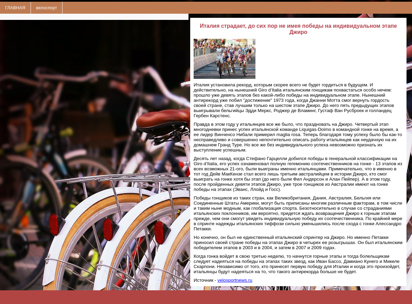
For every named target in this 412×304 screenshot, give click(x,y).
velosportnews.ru (234, 280)
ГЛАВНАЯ (15, 7)
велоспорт (46, 7)
